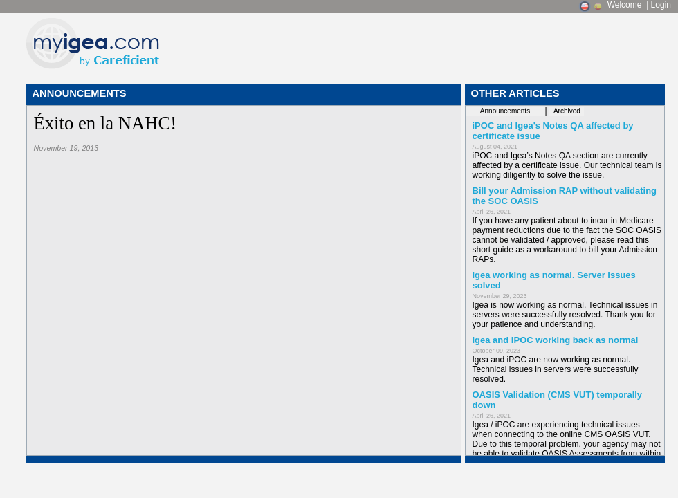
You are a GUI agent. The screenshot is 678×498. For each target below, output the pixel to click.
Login (661, 5)
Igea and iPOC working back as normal (556, 340)
